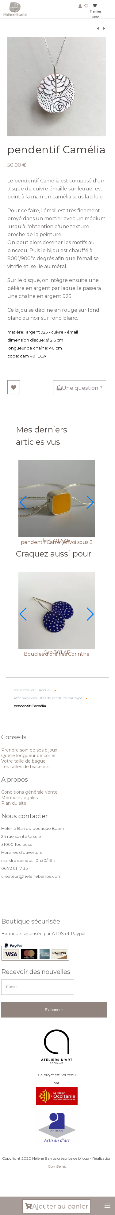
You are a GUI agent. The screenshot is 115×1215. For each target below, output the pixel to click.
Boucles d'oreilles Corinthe (57, 654)
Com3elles (57, 1166)
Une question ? (79, 388)
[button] (23, 502)
